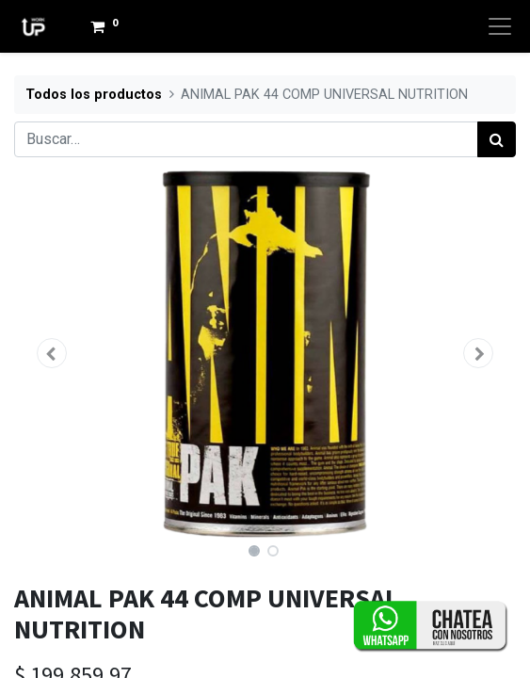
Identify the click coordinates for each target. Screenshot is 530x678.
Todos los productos (93, 95)
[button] (51, 353)
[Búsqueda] (496, 139)
